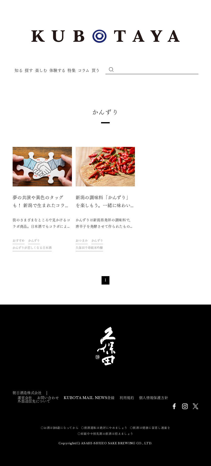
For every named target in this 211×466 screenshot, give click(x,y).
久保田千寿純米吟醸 (89, 248)
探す (29, 70)
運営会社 (25, 397)
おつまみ (82, 241)
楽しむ (41, 70)
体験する (57, 70)
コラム (84, 70)
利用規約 (127, 397)
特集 (71, 70)
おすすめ (18, 241)
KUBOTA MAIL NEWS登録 (89, 397)
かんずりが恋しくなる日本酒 (32, 248)
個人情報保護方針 (153, 397)
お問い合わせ (48, 397)
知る (19, 70)
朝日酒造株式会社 (27, 393)
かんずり (34, 241)
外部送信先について (34, 401)
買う (96, 70)
